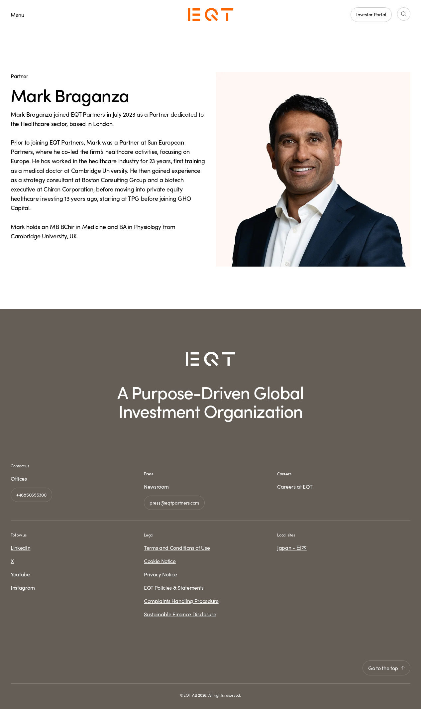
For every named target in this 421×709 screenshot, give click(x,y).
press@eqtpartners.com (174, 502)
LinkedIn (20, 547)
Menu (17, 14)
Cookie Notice (160, 560)
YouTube (20, 574)
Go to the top (386, 667)
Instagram (23, 587)
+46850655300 (31, 494)
